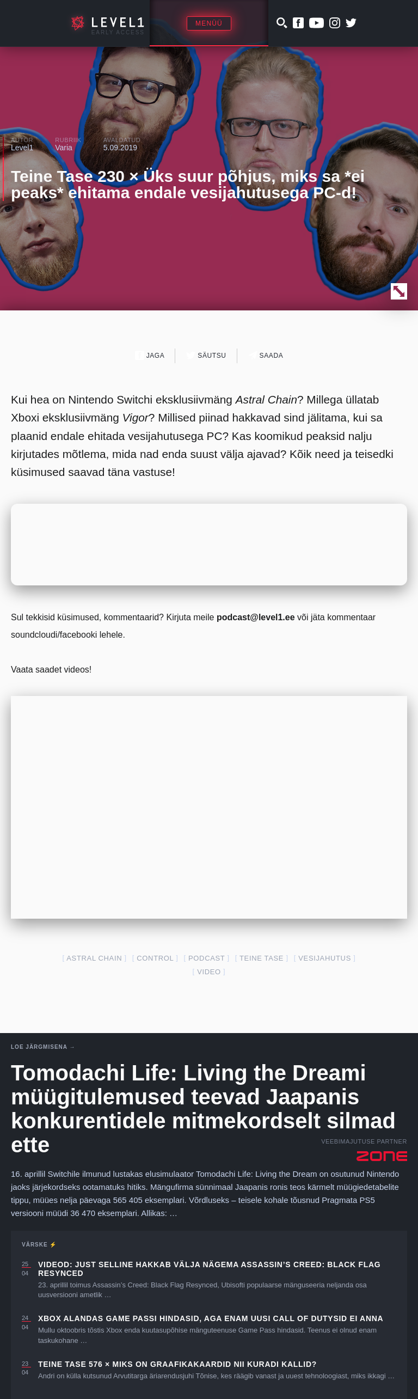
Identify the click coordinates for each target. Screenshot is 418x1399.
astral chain (94, 958)
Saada (266, 355)
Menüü (209, 23)
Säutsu (206, 355)
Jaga (150, 355)
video (209, 972)
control (155, 958)
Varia (63, 147)
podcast (206, 958)
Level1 (22, 147)
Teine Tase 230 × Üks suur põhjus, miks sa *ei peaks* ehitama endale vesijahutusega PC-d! (188, 184)
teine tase (261, 958)
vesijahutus (324, 958)
